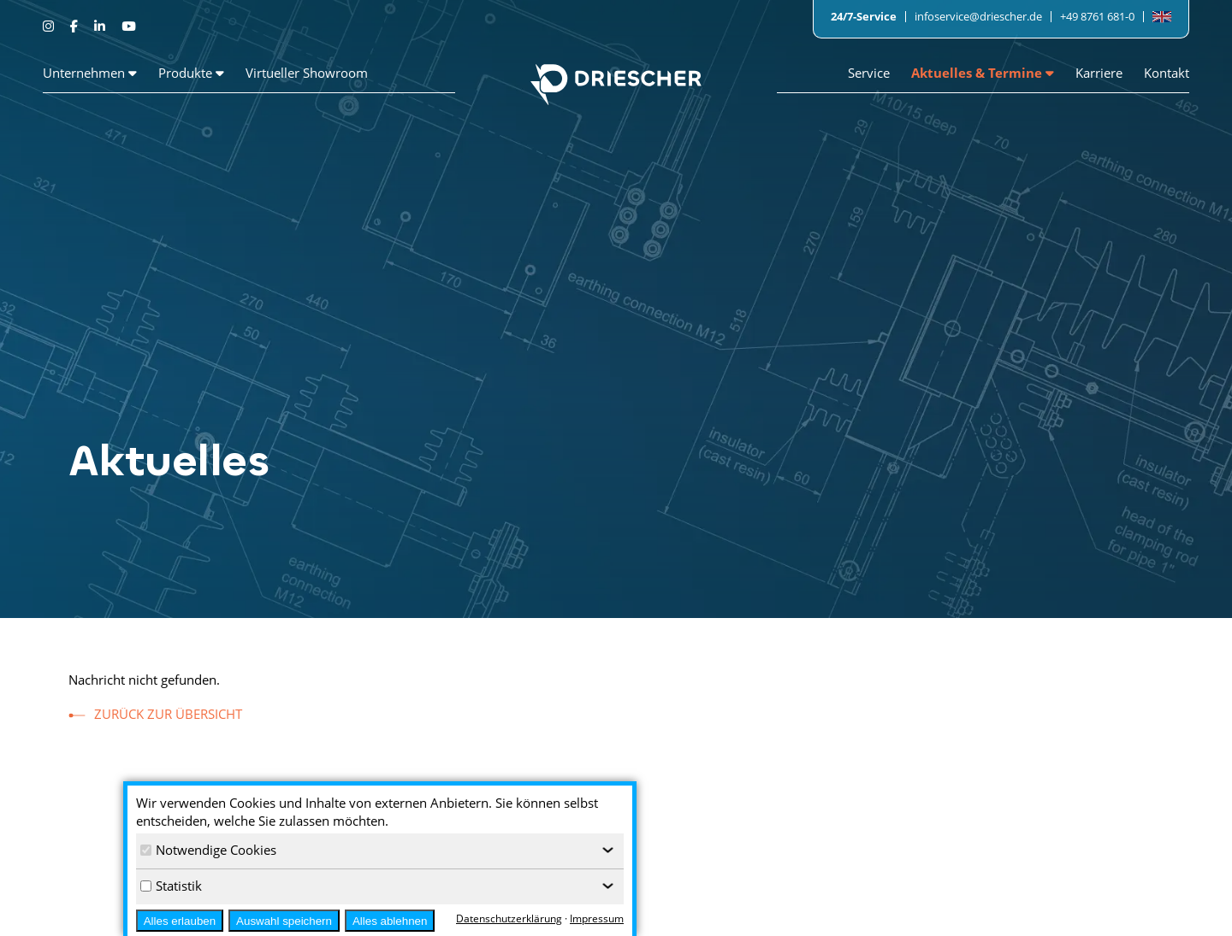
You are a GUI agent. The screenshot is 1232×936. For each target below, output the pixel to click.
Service (869, 72)
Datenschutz (1101, 915)
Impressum (1098, 895)
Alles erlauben (180, 921)
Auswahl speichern (284, 921)
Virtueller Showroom (307, 72)
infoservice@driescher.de (978, 16)
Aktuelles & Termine (982, 72)
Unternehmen (90, 72)
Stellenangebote (773, 895)
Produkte (191, 72)
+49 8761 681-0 (1097, 16)
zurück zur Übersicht (168, 713)
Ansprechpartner (943, 915)
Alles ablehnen (389, 921)
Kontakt (1166, 72)
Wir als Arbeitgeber (779, 915)
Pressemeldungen (946, 895)
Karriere (1098, 72)
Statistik (171, 885)
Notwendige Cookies (208, 849)
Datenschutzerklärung (509, 918)
